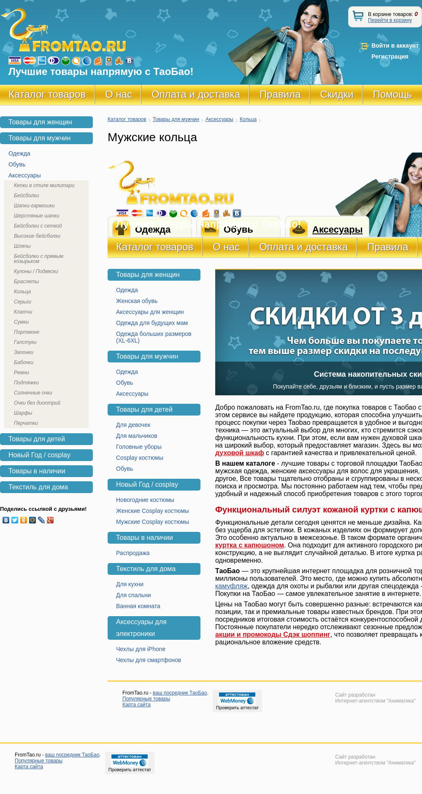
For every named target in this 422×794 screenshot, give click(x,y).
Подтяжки (26, 383)
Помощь (392, 94)
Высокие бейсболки (37, 236)
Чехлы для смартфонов (148, 660)
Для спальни (133, 595)
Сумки (21, 322)
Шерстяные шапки (37, 216)
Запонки (23, 352)
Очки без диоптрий (37, 403)
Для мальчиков (136, 435)
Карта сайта (136, 705)
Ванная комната (138, 606)
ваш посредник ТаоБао (180, 693)
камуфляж (231, 586)
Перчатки (26, 423)
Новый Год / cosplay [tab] (39, 455)
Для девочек (133, 424)
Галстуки (25, 342)
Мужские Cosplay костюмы (152, 521)
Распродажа (133, 553)
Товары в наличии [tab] (36, 471)
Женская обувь (136, 301)
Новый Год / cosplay (147, 484)
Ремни (21, 373)
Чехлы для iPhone (140, 649)
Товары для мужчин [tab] (39, 138)
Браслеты (26, 281)
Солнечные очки (33, 393)
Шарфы (23, 413)
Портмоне (26, 332)
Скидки (337, 94)
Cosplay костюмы (139, 457)
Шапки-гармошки (34, 206)
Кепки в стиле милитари (44, 185)
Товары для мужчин (176, 119)
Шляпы (22, 246)
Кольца (248, 119)
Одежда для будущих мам (152, 322)
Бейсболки (26, 195)
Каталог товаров (47, 94)
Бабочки (23, 362)
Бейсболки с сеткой (38, 226)
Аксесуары (337, 229)
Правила (280, 94)
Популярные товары (146, 699)
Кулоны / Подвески (36, 271)
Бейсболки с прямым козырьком (38, 258)
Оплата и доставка (195, 94)
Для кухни (129, 584)
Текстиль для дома (146, 568)
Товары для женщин (148, 274)
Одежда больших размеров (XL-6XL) (154, 337)
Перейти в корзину (390, 20)
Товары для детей (144, 409)
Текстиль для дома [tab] (38, 487)
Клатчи (23, 312)
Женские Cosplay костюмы (152, 510)
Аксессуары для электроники (141, 627)
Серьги (22, 302)
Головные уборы (139, 446)
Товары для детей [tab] (36, 439)
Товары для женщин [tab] (40, 122)
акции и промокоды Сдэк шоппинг (272, 634)
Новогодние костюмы (145, 499)
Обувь (124, 382)
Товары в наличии (144, 537)
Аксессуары (219, 119)
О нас (118, 94)
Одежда (127, 290)
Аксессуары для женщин (150, 311)
